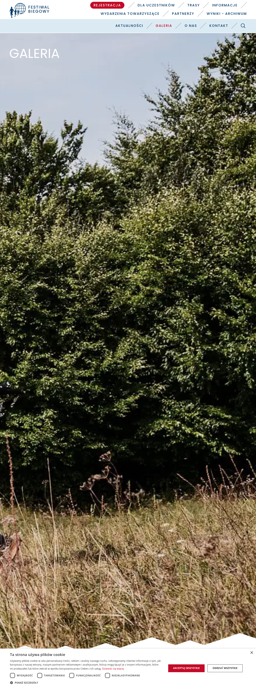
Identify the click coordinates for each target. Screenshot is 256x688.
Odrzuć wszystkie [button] (225, 668)
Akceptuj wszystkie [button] (186, 668)
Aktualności (129, 25)
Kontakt (218, 25)
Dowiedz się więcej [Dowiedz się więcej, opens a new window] (113, 668)
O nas (191, 25)
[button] (86, 682)
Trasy (193, 5)
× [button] (251, 652)
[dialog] (128, 668)
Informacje (225, 5)
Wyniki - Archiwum (227, 13)
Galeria (164, 25)
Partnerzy (183, 13)
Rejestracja (107, 5)
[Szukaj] (243, 25)
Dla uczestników (156, 5)
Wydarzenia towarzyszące (130, 13)
